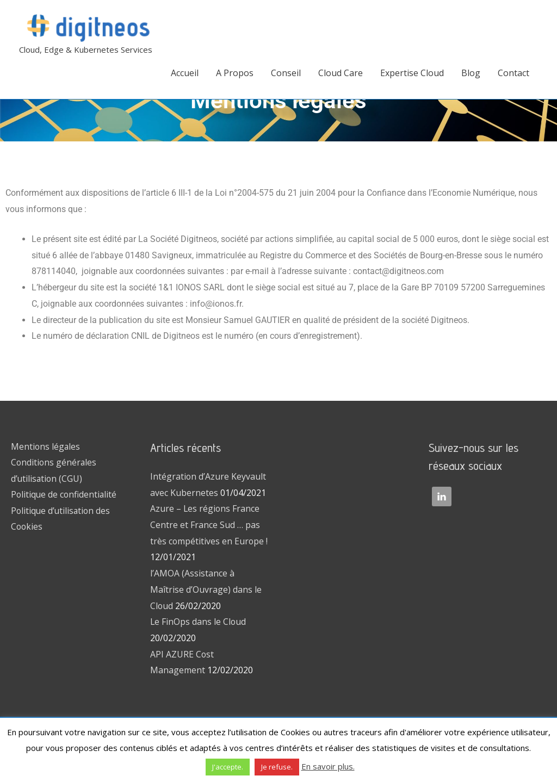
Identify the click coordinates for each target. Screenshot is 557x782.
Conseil (286, 73)
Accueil (185, 73)
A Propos (234, 73)
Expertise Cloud (412, 73)
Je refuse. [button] (277, 767)
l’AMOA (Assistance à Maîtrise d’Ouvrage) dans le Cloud (206, 589)
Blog (470, 73)
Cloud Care (340, 73)
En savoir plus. (328, 766)
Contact (513, 73)
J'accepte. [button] (227, 767)
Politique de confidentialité (65, 495)
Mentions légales (46, 446)
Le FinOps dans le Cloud (198, 622)
